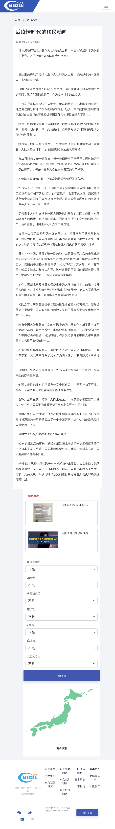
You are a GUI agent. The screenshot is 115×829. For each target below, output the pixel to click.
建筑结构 (33, 656)
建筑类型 (34, 593)
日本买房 (80, 779)
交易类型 (34, 562)
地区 (30, 625)
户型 (31, 609)
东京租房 (50, 769)
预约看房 (87, 812)
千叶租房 (50, 775)
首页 (17, 20)
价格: (31, 577)
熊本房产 (95, 769)
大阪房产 (95, 786)
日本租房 (80, 786)
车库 (31, 640)
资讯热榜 (32, 20)
